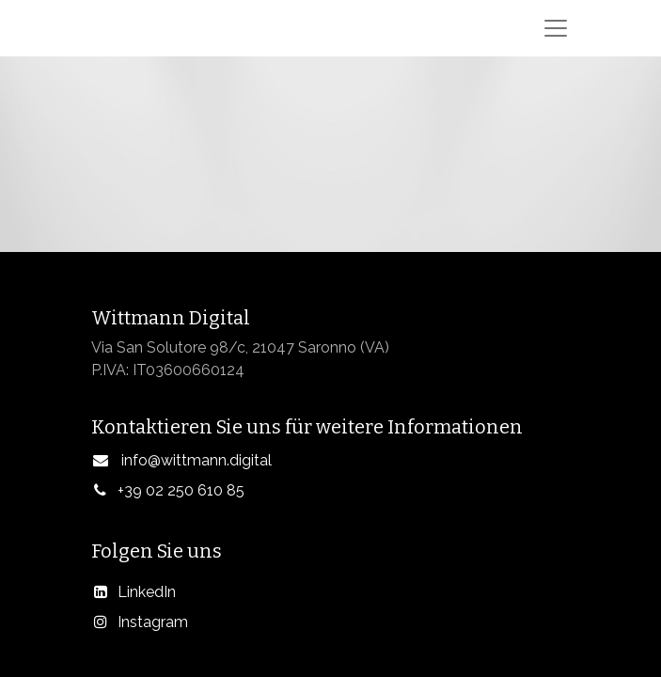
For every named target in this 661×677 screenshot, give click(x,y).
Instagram (153, 622)
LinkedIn (147, 592)
